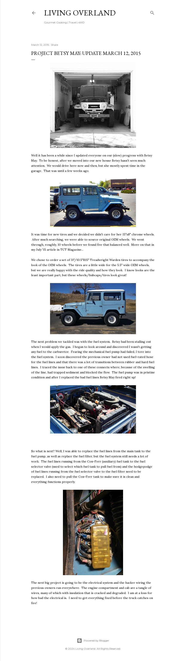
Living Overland (80, 13)
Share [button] (54, 44)
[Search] (152, 12)
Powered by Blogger (93, 640)
